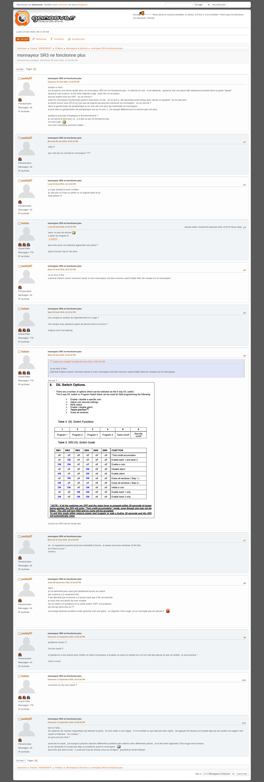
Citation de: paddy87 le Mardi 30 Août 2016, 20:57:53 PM (79, 362)
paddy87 (26, 78)
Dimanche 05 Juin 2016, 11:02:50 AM (63, 82)
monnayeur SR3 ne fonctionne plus (64, 78)
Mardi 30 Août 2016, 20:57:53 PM (62, 269)
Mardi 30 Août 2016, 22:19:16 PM (62, 312)
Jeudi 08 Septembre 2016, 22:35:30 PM (64, 582)
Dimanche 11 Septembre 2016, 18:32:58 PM (66, 722)
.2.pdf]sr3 (52, 239)
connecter (63, 4)
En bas (19, 69)
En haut (20, 761)
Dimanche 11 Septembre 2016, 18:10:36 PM (66, 679)
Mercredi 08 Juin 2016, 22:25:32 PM (63, 141)
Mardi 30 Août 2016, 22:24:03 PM (62, 355)
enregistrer (82, 4)
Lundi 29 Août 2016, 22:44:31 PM (62, 227)
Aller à (198, 774)
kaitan (25, 223)
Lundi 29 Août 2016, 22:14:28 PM (62, 184)
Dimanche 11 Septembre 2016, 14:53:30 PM (66, 637)
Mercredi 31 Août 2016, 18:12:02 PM (63, 540)
